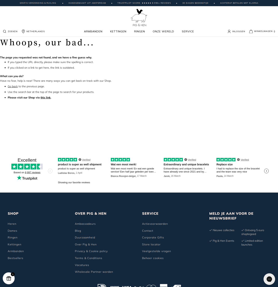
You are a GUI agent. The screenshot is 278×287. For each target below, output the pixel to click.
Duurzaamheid (85, 237)
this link (46, 97)
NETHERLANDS (33, 31)
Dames (12, 230)
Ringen (139, 31)
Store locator (151, 244)
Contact (147, 230)
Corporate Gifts (153, 237)
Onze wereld (163, 31)
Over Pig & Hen (86, 244)
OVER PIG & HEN (91, 213)
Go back (13, 86)
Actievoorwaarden (155, 224)
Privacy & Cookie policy (91, 251)
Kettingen (118, 31)
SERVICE (150, 213)
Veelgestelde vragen (156, 251)
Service (188, 31)
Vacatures (82, 265)
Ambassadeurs (85, 224)
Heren (12, 224)
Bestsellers (15, 258)
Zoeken (10, 31)
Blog (78, 230)
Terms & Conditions (88, 258)
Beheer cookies (153, 258)
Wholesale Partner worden (94, 272)
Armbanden (93, 31)
